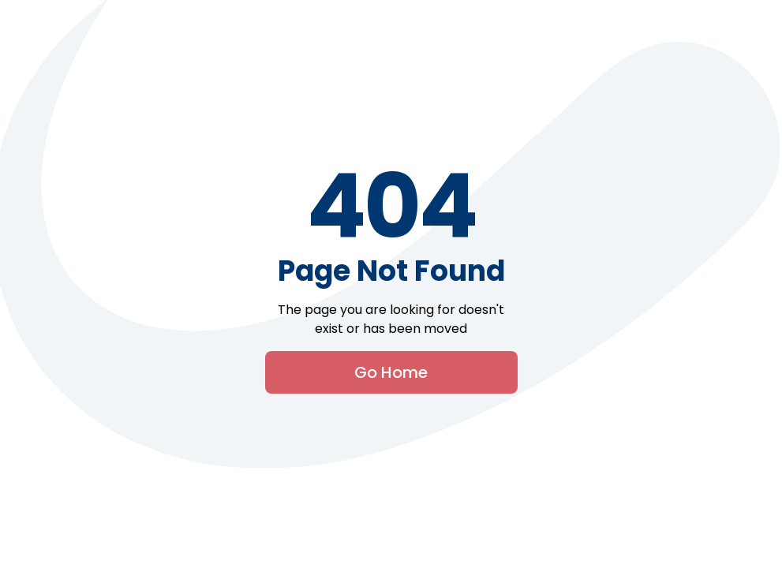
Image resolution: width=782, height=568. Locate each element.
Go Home (391, 372)
